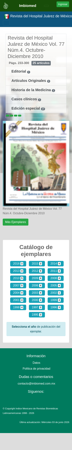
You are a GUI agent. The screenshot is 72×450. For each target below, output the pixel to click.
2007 (18, 285)
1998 (18, 307)
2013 (18, 271)
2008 (56, 278)
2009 (37, 278)
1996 (56, 307)
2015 (37, 263)
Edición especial (26, 108)
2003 (37, 292)
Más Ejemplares (15, 222)
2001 (18, 300)
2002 (56, 292)
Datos (36, 362)
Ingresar (62, 4)
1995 (37, 314)
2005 (56, 285)
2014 (56, 263)
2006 (37, 285)
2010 (18, 278)
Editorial (19, 71)
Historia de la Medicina (31, 90)
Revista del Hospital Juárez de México (38, 16)
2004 (18, 292)
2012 (37, 271)
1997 (37, 307)
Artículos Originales (29, 81)
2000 (37, 300)
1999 (56, 300)
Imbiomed (27, 6)
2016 (18, 263)
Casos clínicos (24, 99)
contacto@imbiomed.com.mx (36, 383)
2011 (56, 271)
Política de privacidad (36, 368)
